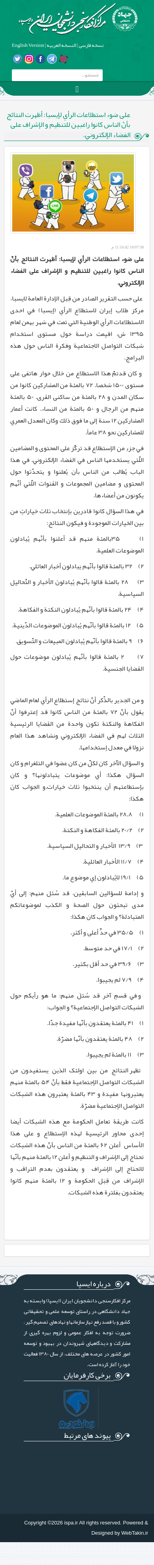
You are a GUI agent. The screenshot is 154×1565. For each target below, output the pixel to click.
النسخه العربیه (61, 45)
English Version (28, 45)
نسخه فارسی (90, 45)
